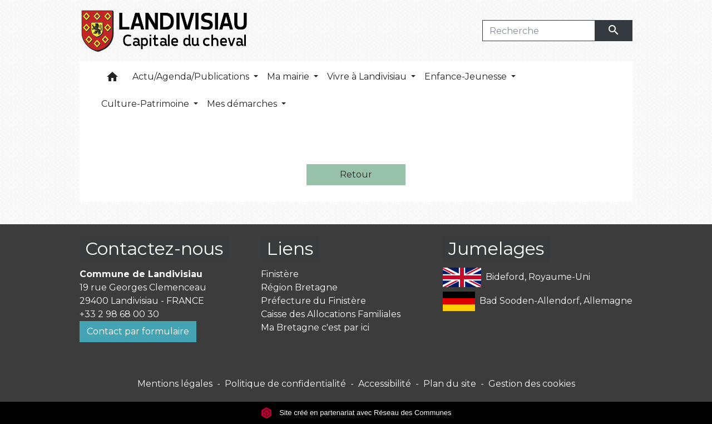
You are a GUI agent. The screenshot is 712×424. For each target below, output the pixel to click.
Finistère (280, 274)
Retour (356, 174)
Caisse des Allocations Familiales (330, 314)
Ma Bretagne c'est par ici (315, 327)
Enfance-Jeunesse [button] (466, 76)
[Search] (538, 30)
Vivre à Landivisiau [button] (368, 76)
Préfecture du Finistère (313, 300)
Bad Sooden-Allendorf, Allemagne (537, 301)
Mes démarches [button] (243, 103)
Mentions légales (174, 383)
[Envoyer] (614, 30)
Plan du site (449, 383)
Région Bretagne (299, 287)
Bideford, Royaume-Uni (517, 277)
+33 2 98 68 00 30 (119, 314)
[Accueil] (165, 31)
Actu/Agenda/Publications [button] (191, 76)
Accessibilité (384, 383)
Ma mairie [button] (289, 76)
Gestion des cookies (531, 383)
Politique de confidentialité (285, 383)
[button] (112, 79)
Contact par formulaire (138, 331)
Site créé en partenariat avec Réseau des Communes (356, 412)
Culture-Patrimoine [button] (146, 103)
